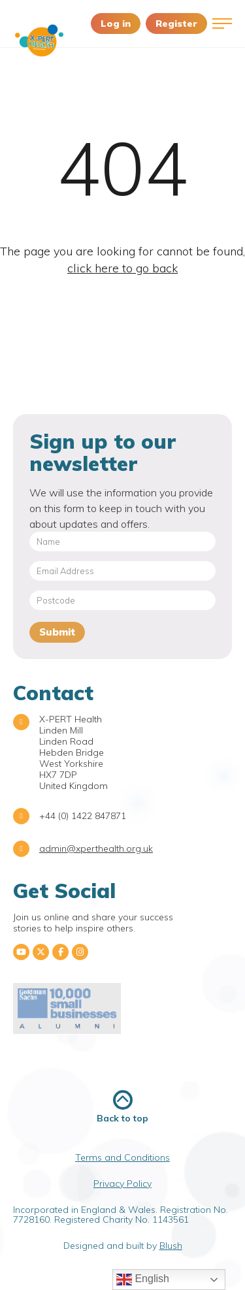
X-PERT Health (39, 40)
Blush (170, 1245)
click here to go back (122, 268)
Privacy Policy (122, 1183)
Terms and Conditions (122, 1157)
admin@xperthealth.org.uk (96, 848)
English (142, 1279)
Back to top (122, 1106)
